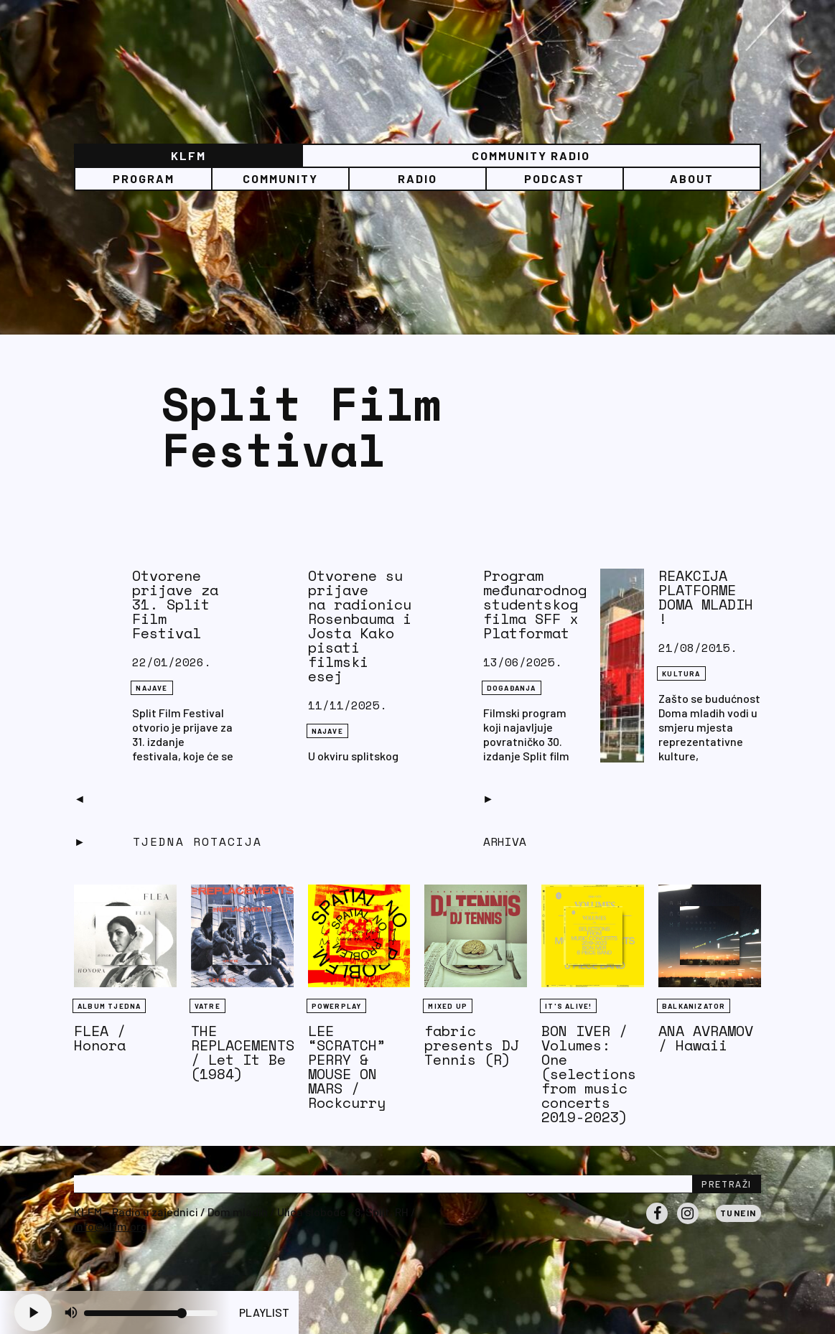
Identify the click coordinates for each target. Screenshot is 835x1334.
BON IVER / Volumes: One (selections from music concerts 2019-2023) (588, 1073)
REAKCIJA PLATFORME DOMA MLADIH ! (705, 597)
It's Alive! (568, 1006)
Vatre (207, 1006)
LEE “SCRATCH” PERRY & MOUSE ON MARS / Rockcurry (347, 1066)
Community (280, 178)
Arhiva (504, 841)
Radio (417, 178)
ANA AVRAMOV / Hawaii (705, 1037)
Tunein (738, 1213)
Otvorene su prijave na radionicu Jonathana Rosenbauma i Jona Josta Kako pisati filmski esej (403, 625)
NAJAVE (151, 688)
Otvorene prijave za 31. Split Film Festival (175, 604)
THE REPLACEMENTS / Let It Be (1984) (242, 1052)
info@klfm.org (110, 1226)
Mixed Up (447, 1006)
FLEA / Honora (100, 1037)
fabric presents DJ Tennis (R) (471, 1045)
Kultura (681, 673)
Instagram (688, 1223)
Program (143, 178)
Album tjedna (109, 1006)
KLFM (188, 155)
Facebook (657, 1223)
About (692, 178)
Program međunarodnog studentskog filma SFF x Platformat (535, 604)
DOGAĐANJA (511, 688)
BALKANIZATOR (693, 1006)
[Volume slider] (151, 1313)
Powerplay (337, 1006)
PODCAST (554, 178)
